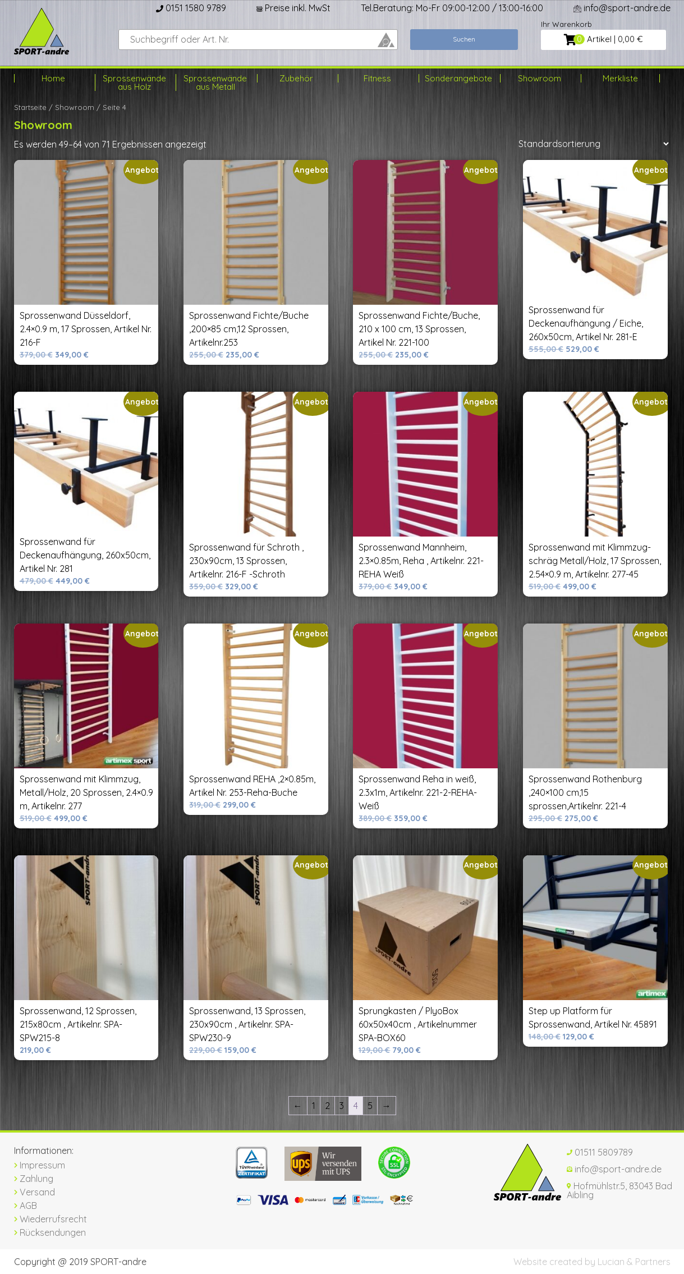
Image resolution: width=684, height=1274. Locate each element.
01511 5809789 (600, 1152)
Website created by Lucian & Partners (592, 1261)
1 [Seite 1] (313, 1105)
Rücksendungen (50, 1232)
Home (53, 78)
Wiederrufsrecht (50, 1219)
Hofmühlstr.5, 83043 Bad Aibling (619, 1190)
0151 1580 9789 (191, 7)
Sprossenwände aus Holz (134, 82)
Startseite (30, 107)
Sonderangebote (458, 78)
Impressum (39, 1165)
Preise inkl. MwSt (293, 7)
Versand (34, 1192)
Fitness (377, 78)
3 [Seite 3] (341, 1105)
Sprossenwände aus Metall (215, 82)
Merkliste (620, 78)
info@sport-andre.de (621, 7)
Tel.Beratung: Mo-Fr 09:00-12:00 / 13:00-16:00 (452, 7)
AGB (25, 1205)
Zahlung (33, 1178)
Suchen (464, 39)
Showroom (539, 78)
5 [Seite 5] (370, 1105)
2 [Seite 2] (327, 1105)
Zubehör (296, 78)
